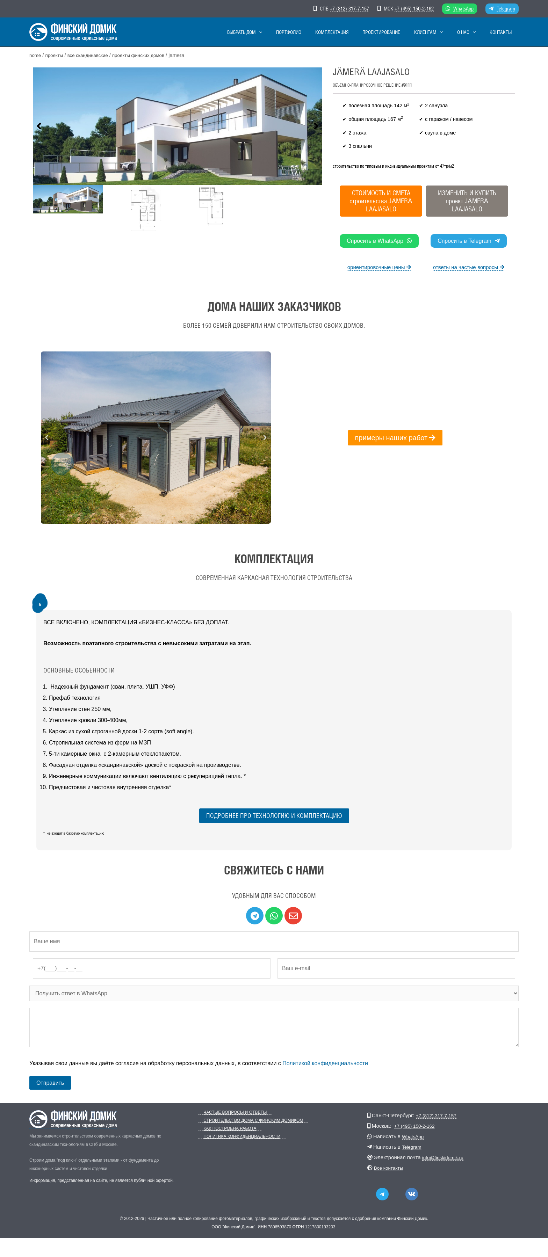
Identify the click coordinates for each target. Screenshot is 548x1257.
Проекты (56, 55)
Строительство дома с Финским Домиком (248, 1120)
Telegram (506, 9)
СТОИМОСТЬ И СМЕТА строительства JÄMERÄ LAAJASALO (380, 201)
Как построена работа (224, 1128)
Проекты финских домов (149, 55)
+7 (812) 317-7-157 (349, 9)
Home (35, 55)
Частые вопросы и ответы (229, 1112)
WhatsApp (463, 9)
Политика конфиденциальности (236, 1136)
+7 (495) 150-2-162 (414, 9)
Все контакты (390, 1168)
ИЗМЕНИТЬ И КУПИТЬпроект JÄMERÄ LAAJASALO (467, 201)
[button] (39, 127)
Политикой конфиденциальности (325, 1063)
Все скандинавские (93, 55)
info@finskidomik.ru (445, 1157)
